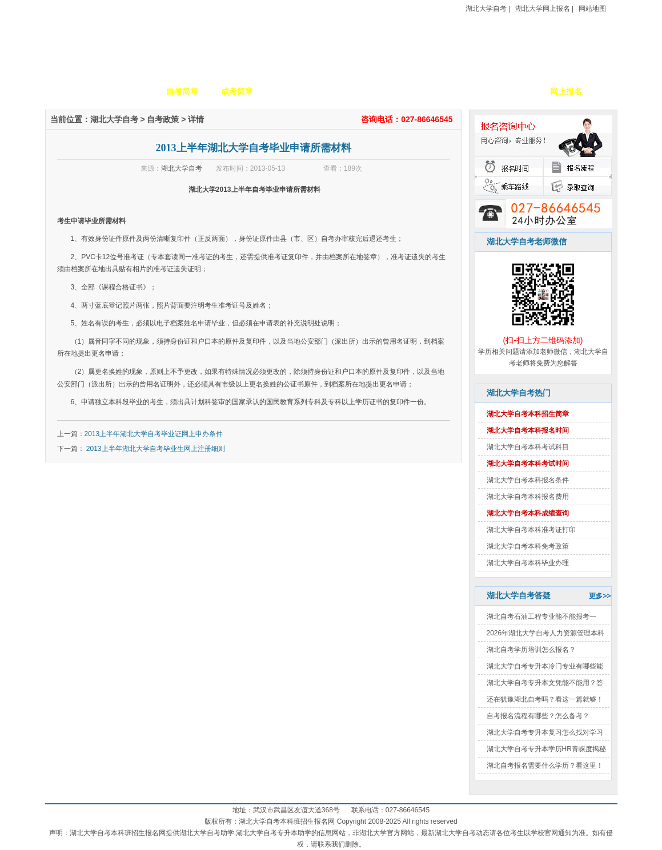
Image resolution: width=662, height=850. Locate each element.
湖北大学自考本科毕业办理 (528, 563)
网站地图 (592, 9)
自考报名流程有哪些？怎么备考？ (538, 716)
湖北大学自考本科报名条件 (528, 480)
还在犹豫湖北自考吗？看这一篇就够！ (545, 699)
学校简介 (127, 91)
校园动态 (347, 91)
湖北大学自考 (486, 9)
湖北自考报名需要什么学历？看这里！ (545, 766)
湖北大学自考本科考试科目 (528, 447)
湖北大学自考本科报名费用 (528, 497)
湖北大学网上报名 (542, 9)
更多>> (600, 596)
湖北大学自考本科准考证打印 (531, 530)
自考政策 (402, 91)
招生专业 (292, 91)
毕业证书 (511, 91)
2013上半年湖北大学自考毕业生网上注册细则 (155, 449)
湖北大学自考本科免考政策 (528, 546)
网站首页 (73, 91)
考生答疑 (456, 91)
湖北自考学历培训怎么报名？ (531, 650)
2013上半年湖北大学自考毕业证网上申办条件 (154, 434)
